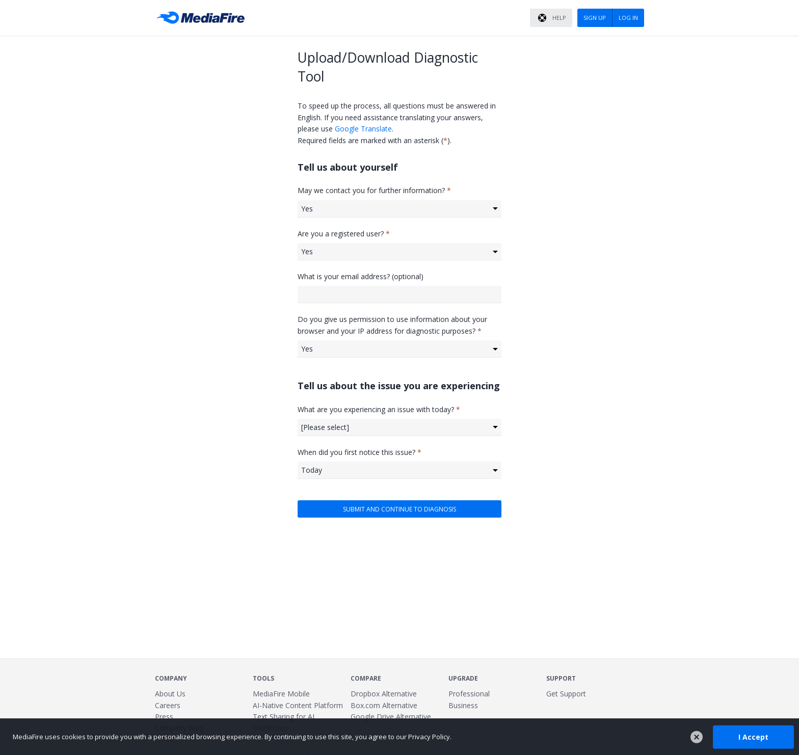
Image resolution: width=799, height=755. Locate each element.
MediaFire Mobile (281, 693)
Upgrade (463, 678)
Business (463, 705)
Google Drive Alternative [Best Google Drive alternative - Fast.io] (391, 716)
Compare (366, 678)
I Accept (753, 736)
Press (164, 716)
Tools (263, 678)
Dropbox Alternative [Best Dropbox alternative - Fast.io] (384, 693)
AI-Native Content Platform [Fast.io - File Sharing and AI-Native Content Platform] (298, 705)
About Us (170, 693)
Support (561, 678)
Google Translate (363, 128)
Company (171, 678)
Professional (469, 693)
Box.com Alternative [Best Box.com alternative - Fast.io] (384, 705)
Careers (167, 705)
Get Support (566, 693)
